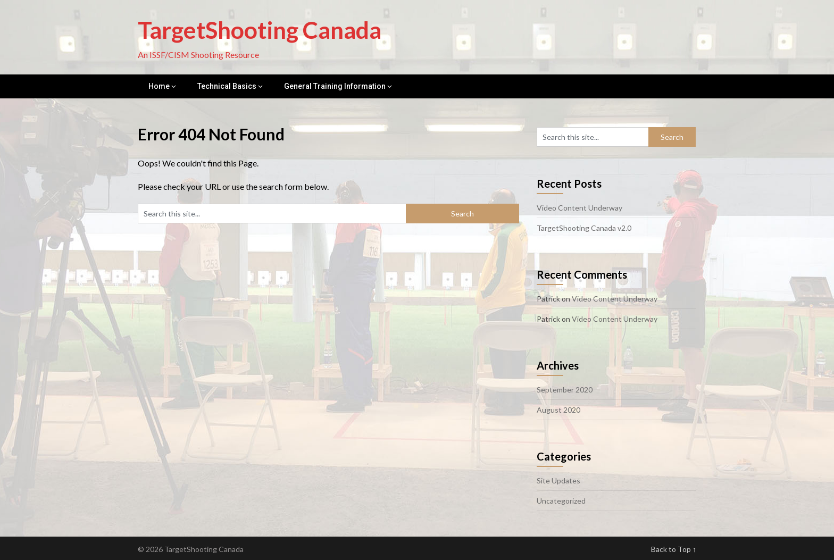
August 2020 (558, 409)
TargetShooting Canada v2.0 (584, 227)
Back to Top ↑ (673, 549)
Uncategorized (561, 500)
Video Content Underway (579, 207)
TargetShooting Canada (259, 30)
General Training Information (335, 86)
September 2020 (565, 389)
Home (159, 86)
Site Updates (558, 480)
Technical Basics (226, 86)
